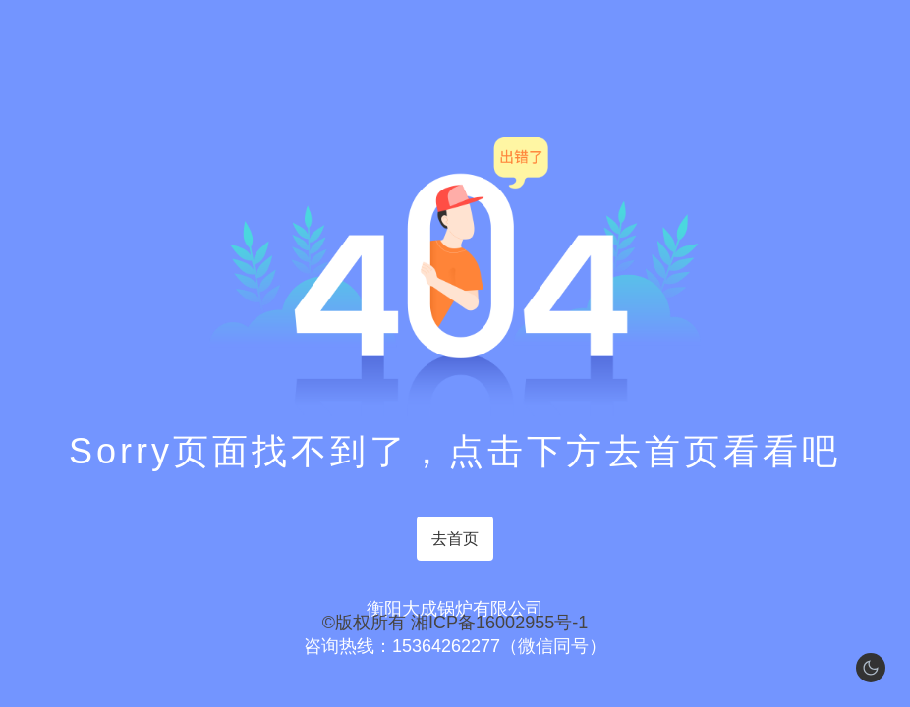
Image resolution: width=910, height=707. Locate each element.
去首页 (455, 538)
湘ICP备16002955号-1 (499, 622)
